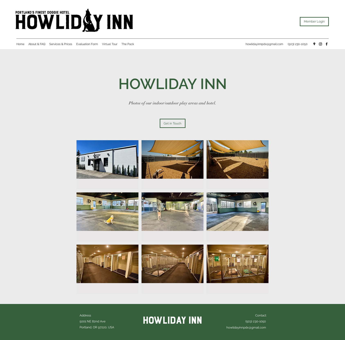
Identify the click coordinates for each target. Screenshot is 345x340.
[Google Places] (314, 44)
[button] (107, 164)
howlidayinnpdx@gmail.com (264, 44)
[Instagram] (320, 44)
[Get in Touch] (172, 123)
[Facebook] (327, 44)
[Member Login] (314, 21)
